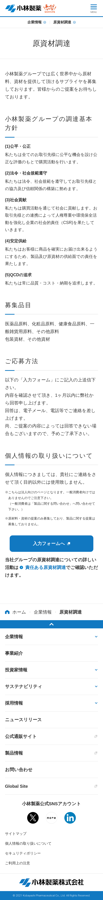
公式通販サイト (21, 736)
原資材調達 (62, 22)
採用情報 (14, 703)
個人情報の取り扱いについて (28, 843)
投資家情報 (16, 669)
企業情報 (34, 22)
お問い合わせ (19, 769)
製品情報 (14, 753)
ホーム (19, 612)
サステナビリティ (23, 686)
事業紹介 (14, 653)
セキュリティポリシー (23, 853)
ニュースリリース (23, 719)
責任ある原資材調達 (45, 567)
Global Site (16, 786)
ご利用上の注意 (17, 863)
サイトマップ (15, 834)
